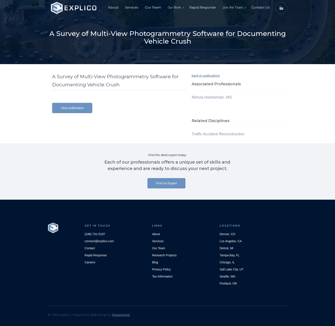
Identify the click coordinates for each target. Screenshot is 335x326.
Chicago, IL (227, 262)
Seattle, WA (227, 276)
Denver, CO (227, 234)
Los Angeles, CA (231, 241)
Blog (155, 262)
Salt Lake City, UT (232, 269)
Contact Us (260, 7)
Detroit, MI (227, 248)
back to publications (206, 75)
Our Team (153, 7)
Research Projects (164, 255)
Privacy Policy (161, 269)
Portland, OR (228, 283)
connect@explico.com (99, 241)
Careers (90, 262)
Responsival (121, 315)
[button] (175, 7)
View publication (72, 108)
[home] (74, 6)
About (113, 7)
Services (131, 7)
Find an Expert (166, 185)
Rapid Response (202, 7)
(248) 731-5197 (95, 234)
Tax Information (162, 276)
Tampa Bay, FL (229, 255)
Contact (90, 248)
